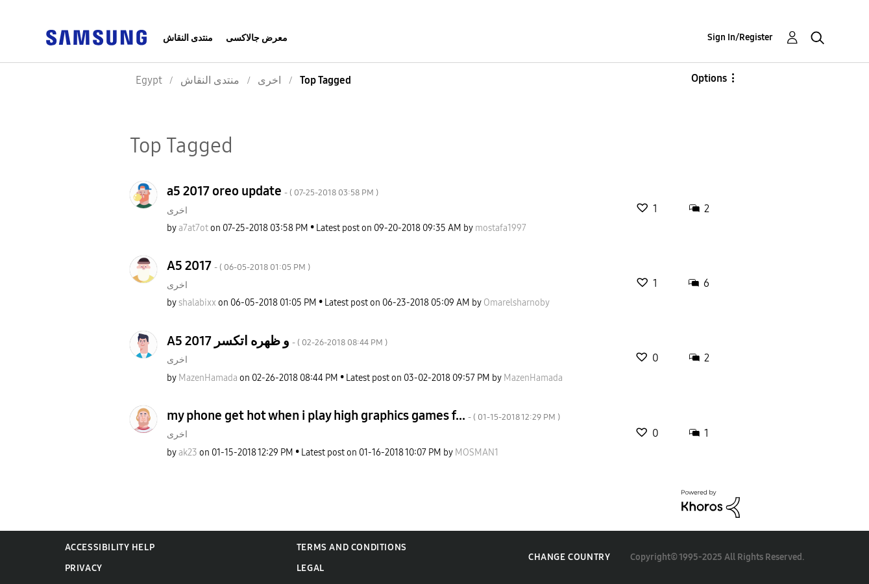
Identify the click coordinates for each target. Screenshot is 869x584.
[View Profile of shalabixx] (197, 302)
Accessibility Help (110, 547)
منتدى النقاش (188, 37)
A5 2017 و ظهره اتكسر (277, 340)
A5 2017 (238, 265)
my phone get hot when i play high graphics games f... (363, 415)
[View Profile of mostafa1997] (500, 228)
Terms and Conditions (352, 547)
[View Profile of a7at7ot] (193, 228)
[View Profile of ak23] (187, 452)
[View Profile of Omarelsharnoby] (516, 302)
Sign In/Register (740, 37)
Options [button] (709, 78)
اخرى (177, 210)
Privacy (84, 568)
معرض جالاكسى (257, 37)
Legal (310, 568)
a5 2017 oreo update (272, 191)
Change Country (569, 557)
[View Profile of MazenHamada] (208, 377)
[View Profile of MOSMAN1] (476, 452)
